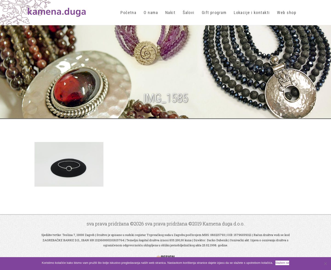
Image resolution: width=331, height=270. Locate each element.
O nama (151, 12)
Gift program (214, 12)
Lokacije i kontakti (252, 12)
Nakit (170, 12)
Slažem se (282, 262)
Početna (128, 12)
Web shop (286, 12)
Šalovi (188, 12)
